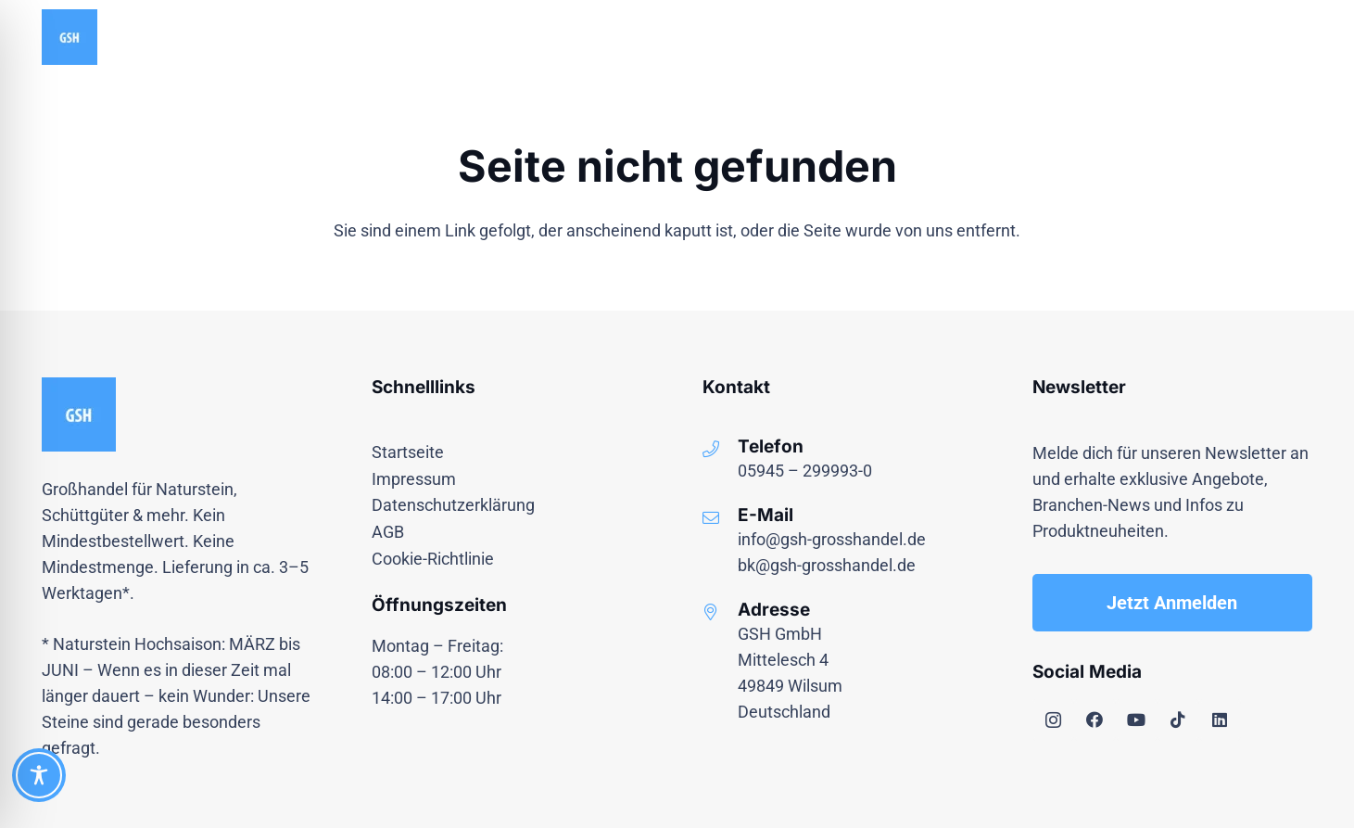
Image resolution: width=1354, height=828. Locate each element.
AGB (388, 531)
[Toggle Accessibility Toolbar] (39, 775)
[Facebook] (1095, 720)
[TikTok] (1178, 720)
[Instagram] (1053, 720)
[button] (1298, 37)
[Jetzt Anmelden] (1172, 602)
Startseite (408, 452)
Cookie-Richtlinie (433, 558)
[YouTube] (1137, 720)
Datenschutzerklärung (453, 505)
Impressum (414, 479)
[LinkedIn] (1220, 720)
